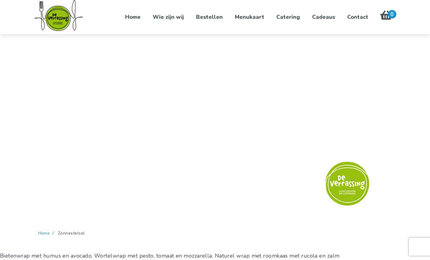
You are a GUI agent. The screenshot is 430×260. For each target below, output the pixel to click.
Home (133, 17)
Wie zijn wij (168, 17)
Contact (357, 17)
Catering (288, 17)
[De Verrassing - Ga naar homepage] (59, 15)
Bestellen (209, 17)
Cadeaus (323, 17)
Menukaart (249, 17)
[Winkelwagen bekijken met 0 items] (386, 17)
